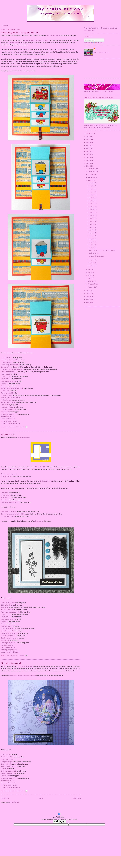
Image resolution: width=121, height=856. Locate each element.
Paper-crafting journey (8, 602)
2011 (88, 290)
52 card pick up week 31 (9, 421)
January (90, 287)
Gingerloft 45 (38, 521)
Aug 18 (92, 215)
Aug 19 (92, 212)
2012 (88, 166)
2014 (88, 160)
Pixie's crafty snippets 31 (9, 474)
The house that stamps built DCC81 (12, 514)
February (91, 284)
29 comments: (20, 426)
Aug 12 (92, 233)
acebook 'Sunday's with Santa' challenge (22, 675)
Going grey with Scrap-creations (11, 369)
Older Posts (77, 798)
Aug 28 (92, 189)
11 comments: (20, 790)
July (89, 269)
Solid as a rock (8, 435)
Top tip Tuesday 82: (7, 610)
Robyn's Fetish (14, 42)
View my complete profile (101, 52)
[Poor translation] (62, 821)
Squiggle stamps (6, 476)
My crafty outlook (60, 9)
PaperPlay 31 (5, 374)
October (90, 174)
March (90, 281)
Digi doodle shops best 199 (10, 502)
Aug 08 (92, 242)
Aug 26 (92, 195)
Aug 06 (92, 247)
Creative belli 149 (6, 395)
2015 (88, 157)
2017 (88, 151)
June (89, 272)
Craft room (4, 493)
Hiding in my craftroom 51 (9, 364)
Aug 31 (92, 183)
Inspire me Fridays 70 (8, 419)
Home (41, 798)
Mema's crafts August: (8, 402)
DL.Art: (3, 386)
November (91, 171)
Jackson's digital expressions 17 (11, 397)
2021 (88, 139)
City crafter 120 (40, 467)
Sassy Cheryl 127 (7, 362)
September (91, 177)
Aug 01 (92, 266)
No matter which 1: (7, 407)
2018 (88, 148)
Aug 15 (92, 224)
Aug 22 (92, 203)
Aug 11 (92, 236)
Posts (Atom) (14, 802)
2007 (88, 302)
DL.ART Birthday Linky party (10, 423)
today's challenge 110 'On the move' (36, 40)
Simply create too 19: (8, 638)
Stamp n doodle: (6, 764)
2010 (88, 293)
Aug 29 (92, 186)
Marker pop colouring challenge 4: (12, 388)
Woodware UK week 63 (8, 511)
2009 (88, 296)
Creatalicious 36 (6, 757)
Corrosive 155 (5, 376)
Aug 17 (92, 218)
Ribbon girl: (4, 607)
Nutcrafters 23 (5, 497)
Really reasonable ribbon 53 (10, 612)
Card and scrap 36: (7, 628)
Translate (97, 42)
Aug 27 (92, 192)
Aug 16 (92, 221)
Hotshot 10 (4, 768)
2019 (88, 145)
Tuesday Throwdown (53, 35)
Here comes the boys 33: (9, 360)
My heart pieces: (6, 400)
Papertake (4, 405)
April (89, 278)
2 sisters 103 (5, 412)
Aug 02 (92, 263)
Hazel (9, 426)
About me (5, 25)
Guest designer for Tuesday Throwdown (19, 32)
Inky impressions (6, 626)
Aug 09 (92, 239)
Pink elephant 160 (7, 393)
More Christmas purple (11, 663)
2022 (88, 136)
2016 (88, 154)
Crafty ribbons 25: (46, 481)
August (90, 180)
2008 (88, 299)
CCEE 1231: (5, 390)
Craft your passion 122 (8, 409)
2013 (88, 163)
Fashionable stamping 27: (9, 633)
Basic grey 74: (5, 367)
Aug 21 (92, 206)
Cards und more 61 (23, 438)
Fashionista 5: (5, 379)
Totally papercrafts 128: (8, 766)
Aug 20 (92, 209)
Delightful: (4, 383)
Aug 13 (92, 230)
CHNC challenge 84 (25, 666)
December (91, 168)
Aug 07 (92, 245)
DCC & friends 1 (6, 357)
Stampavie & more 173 (8, 381)
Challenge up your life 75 (9, 414)
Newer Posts (5, 798)
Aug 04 (92, 260)
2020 (88, 142)
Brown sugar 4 (6, 495)
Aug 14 (92, 227)
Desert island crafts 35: (8, 372)
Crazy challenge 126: (8, 516)
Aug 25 (92, 197)
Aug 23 (92, 200)
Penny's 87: (5, 500)
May (89, 275)
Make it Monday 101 (7, 416)
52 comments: (20, 655)
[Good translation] (56, 821)
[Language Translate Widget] (94, 40)
